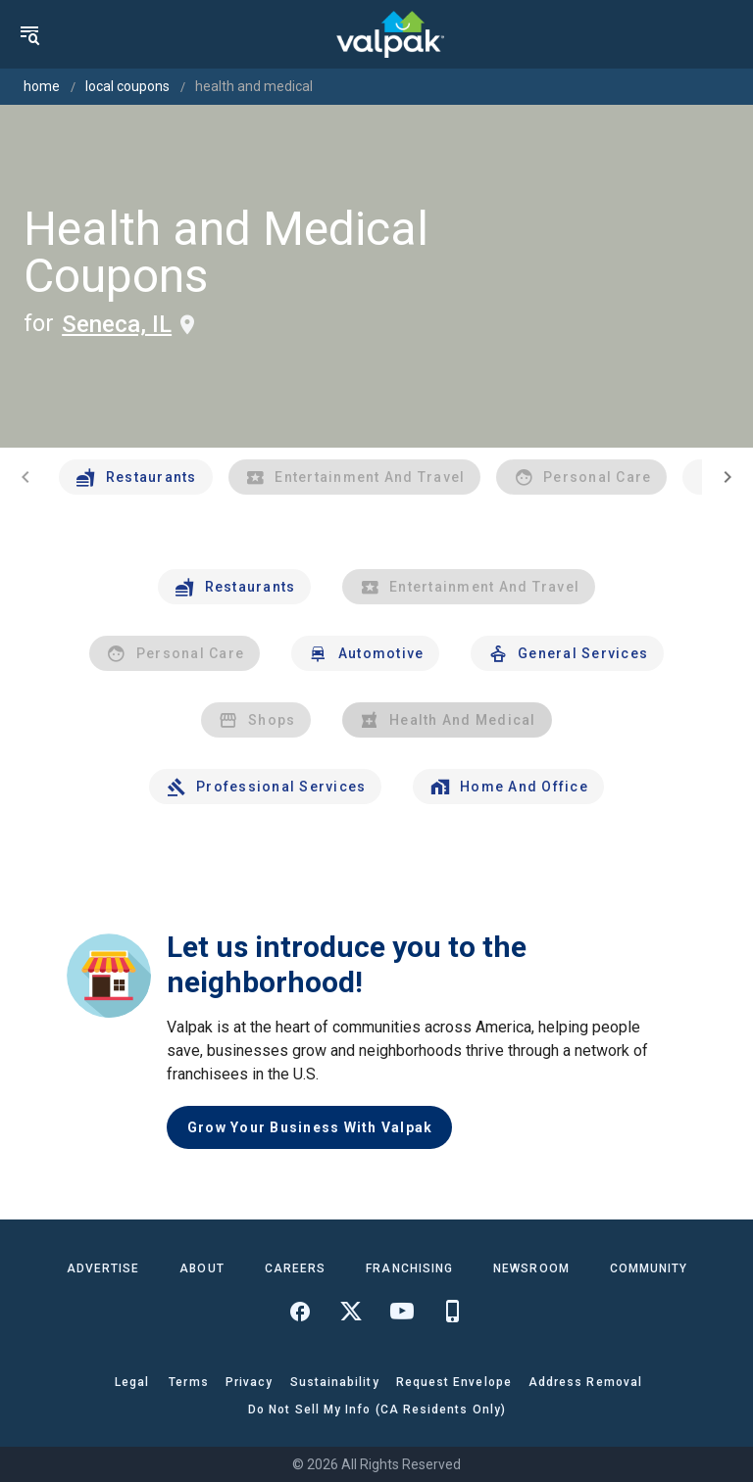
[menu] (29, 34)
